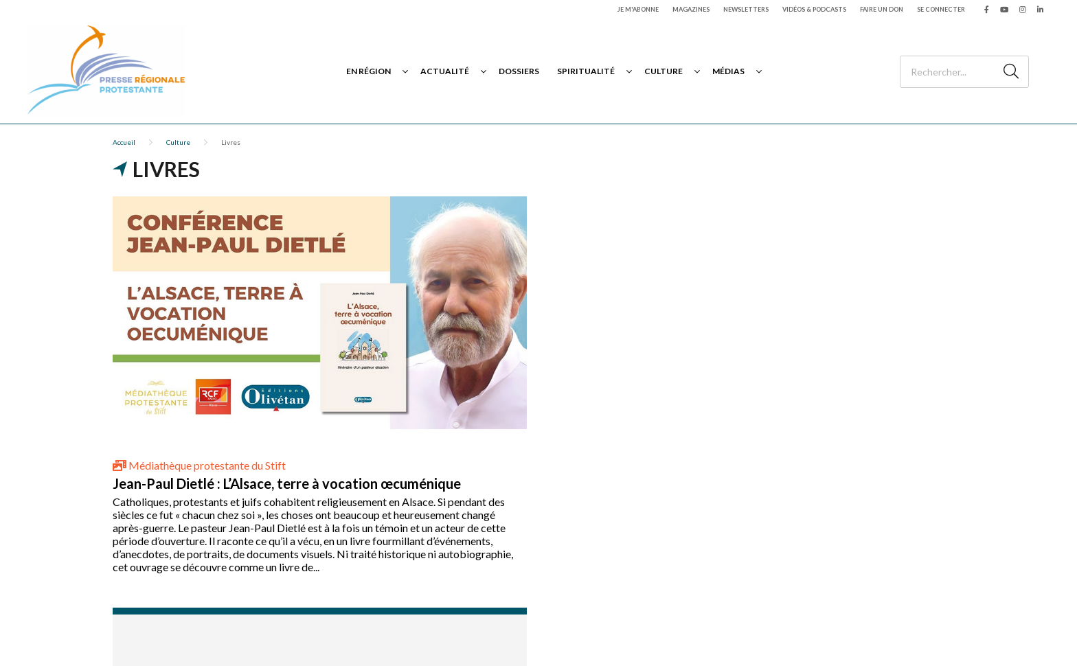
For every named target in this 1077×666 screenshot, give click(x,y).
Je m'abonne (638, 9)
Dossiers (519, 71)
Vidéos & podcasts (814, 9)
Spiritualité (586, 71)
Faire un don (881, 9)
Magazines (691, 9)
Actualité (444, 71)
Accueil (124, 142)
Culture (663, 71)
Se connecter (941, 9)
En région (368, 71)
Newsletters (746, 9)
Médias (728, 71)
